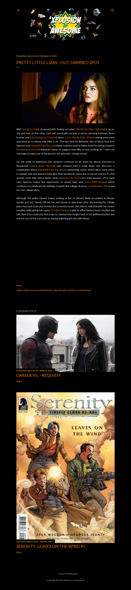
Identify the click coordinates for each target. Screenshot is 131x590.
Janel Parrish (32, 149)
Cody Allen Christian (93, 129)
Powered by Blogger (65, 574)
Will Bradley (99, 181)
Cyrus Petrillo (72, 137)
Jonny (88, 181)
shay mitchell (59, 290)
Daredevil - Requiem (38, 375)
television (71, 290)
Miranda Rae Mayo (55, 169)
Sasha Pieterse (48, 137)
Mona (19, 149)
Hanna (34, 145)
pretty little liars (45, 290)
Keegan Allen (101, 186)
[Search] (113, 9)
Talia (40, 169)
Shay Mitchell (46, 165)
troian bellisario (84, 290)
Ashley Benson (47, 145)
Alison (33, 137)
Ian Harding (63, 210)
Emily (32, 165)
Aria (24, 129)
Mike (78, 129)
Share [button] (19, 285)
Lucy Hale (33, 129)
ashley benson (30, 290)
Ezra (53, 210)
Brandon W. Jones (70, 177)
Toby (90, 186)
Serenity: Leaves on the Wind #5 (50, 546)
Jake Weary (87, 137)
